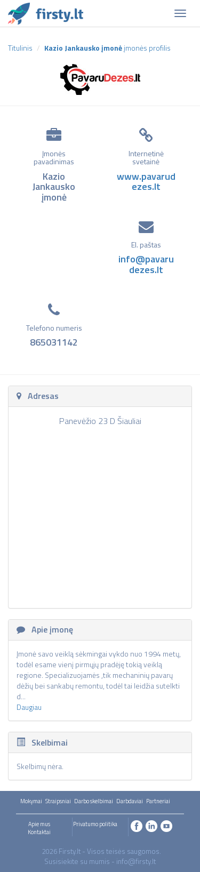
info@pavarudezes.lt (146, 264)
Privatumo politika (95, 824)
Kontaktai (39, 832)
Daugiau (29, 707)
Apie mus (39, 824)
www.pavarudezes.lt (146, 181)
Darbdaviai (129, 801)
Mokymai (31, 801)
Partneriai (158, 801)
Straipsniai (58, 801)
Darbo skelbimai (93, 801)
